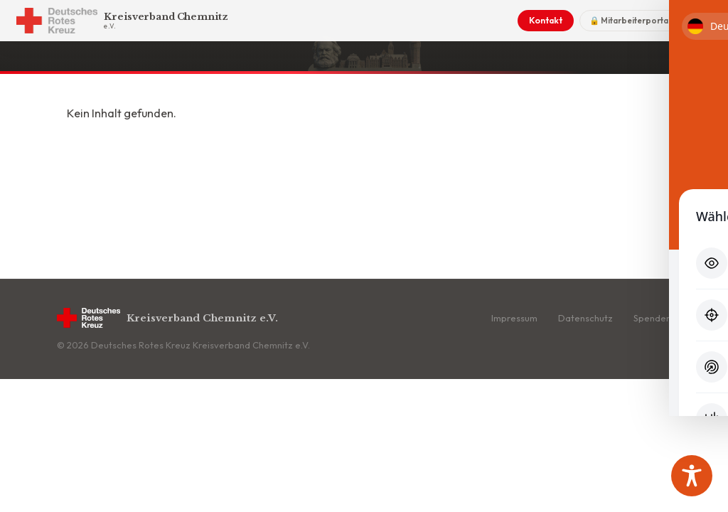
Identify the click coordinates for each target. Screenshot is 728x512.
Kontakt (545, 21)
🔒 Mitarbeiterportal (629, 21)
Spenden (652, 318)
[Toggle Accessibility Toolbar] (692, 476)
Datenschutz (585, 318)
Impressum (514, 318)
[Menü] (698, 21)
